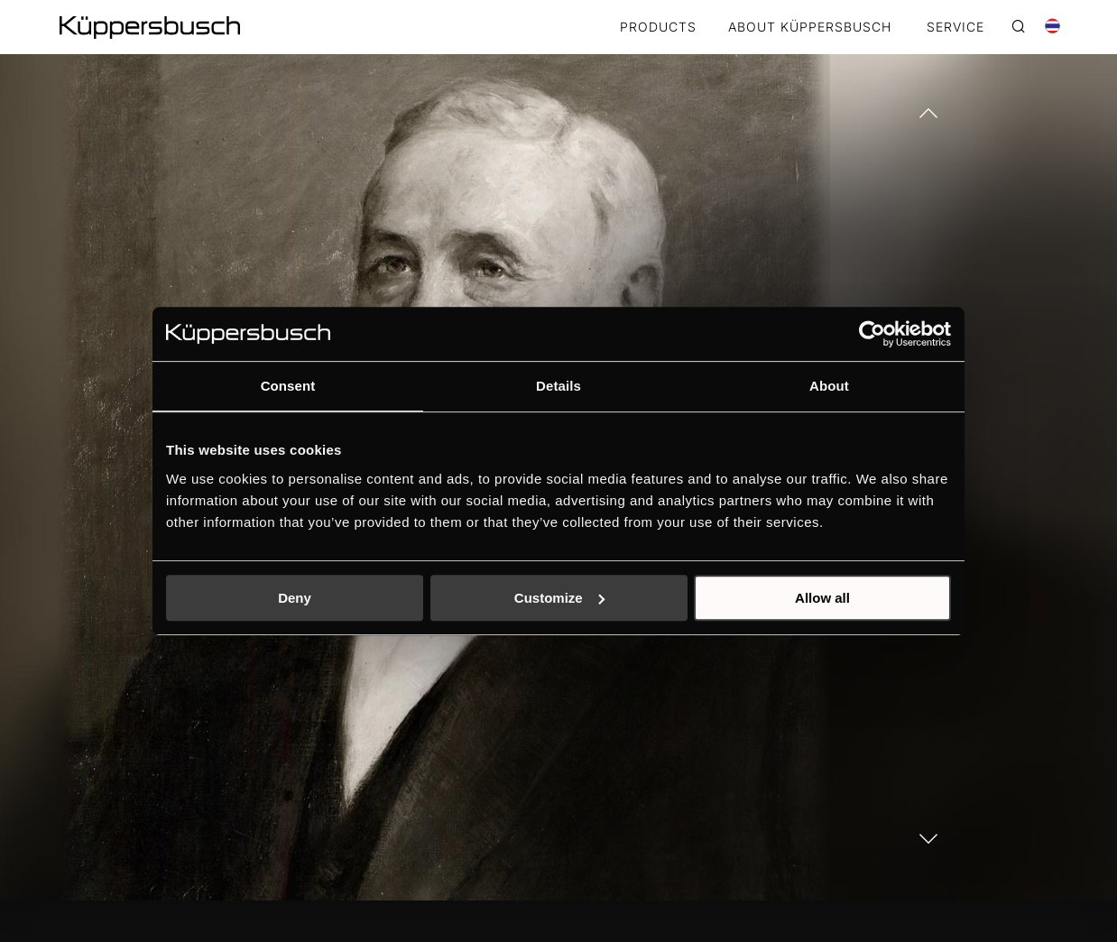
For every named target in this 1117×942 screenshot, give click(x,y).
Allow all (822, 597)
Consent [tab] (288, 385)
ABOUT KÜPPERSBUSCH (809, 27)
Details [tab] (558, 385)
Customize (559, 597)
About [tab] (829, 385)
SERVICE (955, 27)
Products (658, 27)
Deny (294, 597)
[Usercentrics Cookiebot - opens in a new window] (872, 333)
